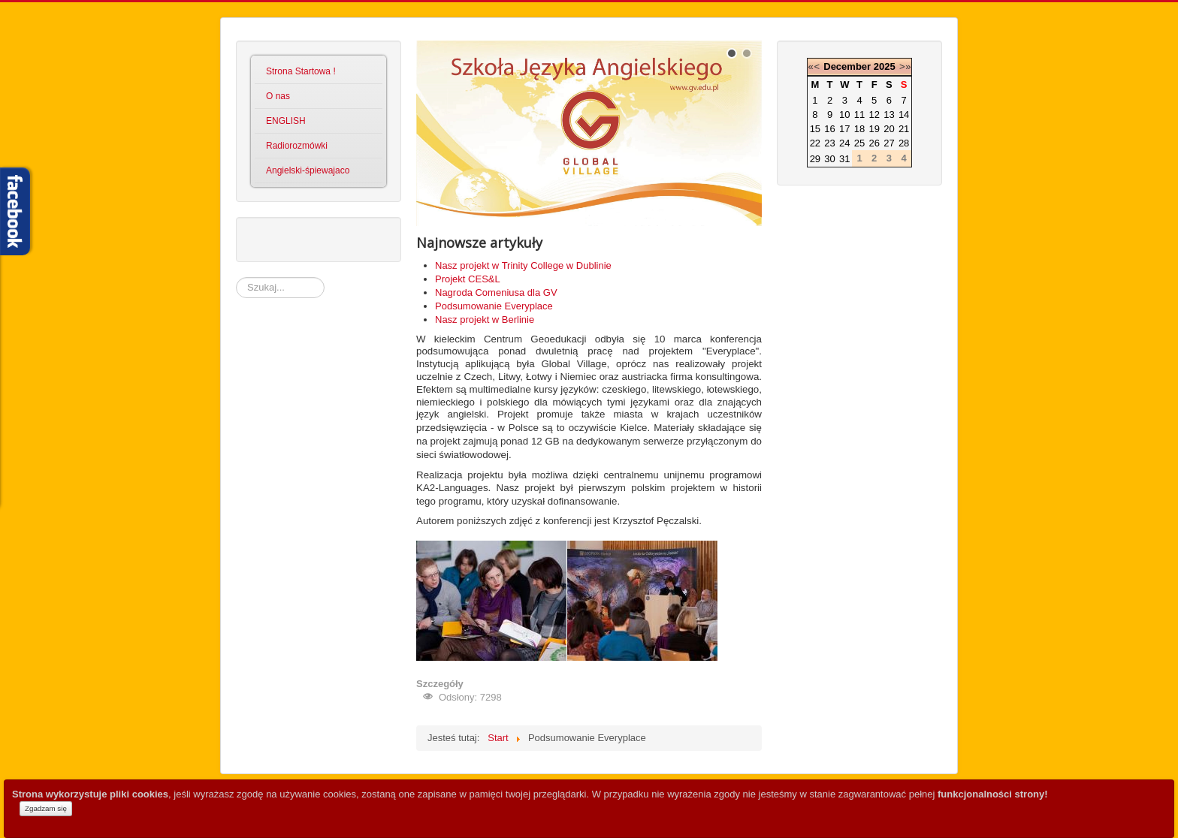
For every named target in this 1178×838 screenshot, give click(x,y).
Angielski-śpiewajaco (307, 170)
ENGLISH (286, 121)
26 (873, 143)
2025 (885, 66)
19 (873, 128)
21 (904, 128)
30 (829, 158)
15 (815, 128)
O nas (278, 96)
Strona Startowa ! (301, 71)
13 (889, 114)
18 (859, 128)
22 (815, 143)
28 (904, 143)
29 (815, 158)
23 (829, 143)
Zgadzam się (46, 808)
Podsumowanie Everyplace (494, 306)
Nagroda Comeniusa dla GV (496, 292)
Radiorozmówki (297, 145)
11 (859, 114)
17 (844, 128)
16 (829, 128)
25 (859, 143)
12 (873, 114)
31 (844, 158)
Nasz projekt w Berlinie (484, 319)
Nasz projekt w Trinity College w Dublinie (523, 265)
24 (844, 143)
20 (889, 128)
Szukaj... (236, 277)
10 (844, 114)
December (847, 66)
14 (904, 114)
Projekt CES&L (467, 279)
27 (889, 143)
